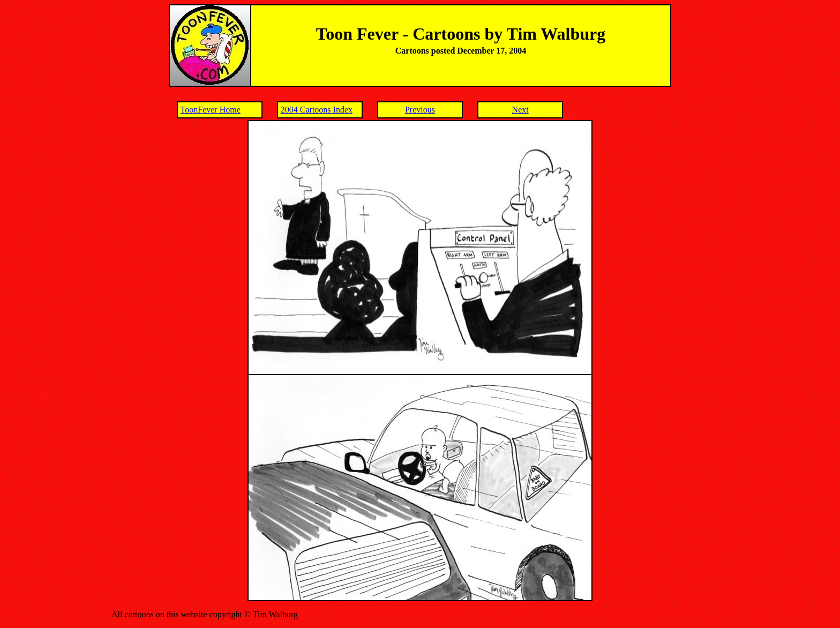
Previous (420, 109)
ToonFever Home (211, 109)
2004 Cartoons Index (316, 109)
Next (520, 109)
